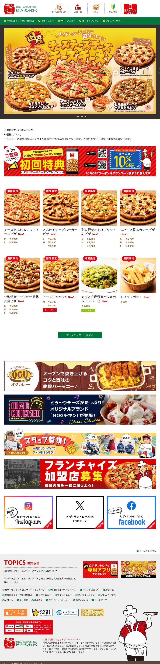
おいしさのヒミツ (90, 590)
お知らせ (9, 600)
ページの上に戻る (147, 551)
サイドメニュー (68, 21)
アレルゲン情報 (113, 21)
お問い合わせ (82, 600)
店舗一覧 (109, 590)
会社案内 (24, 600)
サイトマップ (101, 600)
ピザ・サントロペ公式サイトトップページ (25, 590)
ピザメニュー (47, 21)
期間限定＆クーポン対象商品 (20, 21)
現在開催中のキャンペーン (63, 590)
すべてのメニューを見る (80, 335)
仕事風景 (38, 600)
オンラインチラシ (90, 21)
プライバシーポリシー (59, 600)
